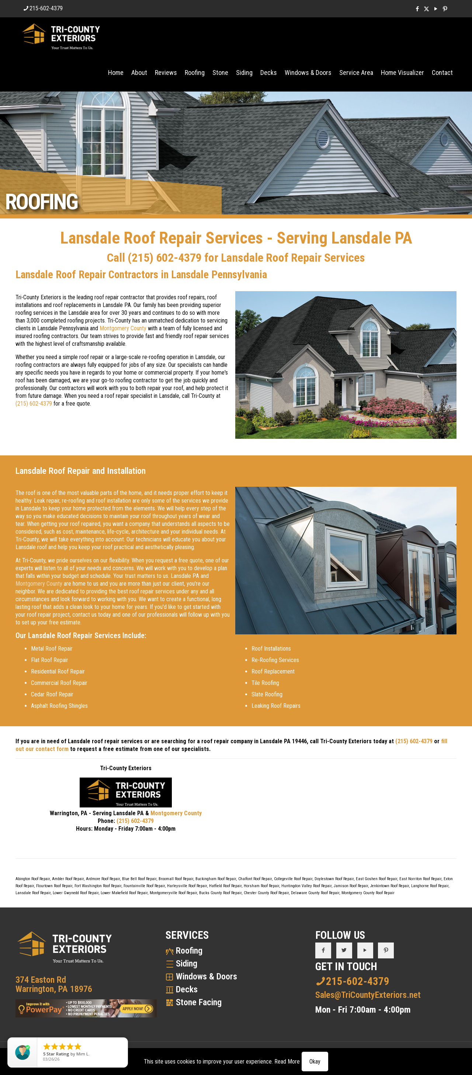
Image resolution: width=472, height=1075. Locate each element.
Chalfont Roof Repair (255, 878)
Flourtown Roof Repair (54, 885)
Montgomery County (123, 328)
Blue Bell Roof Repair (139, 878)
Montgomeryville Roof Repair (173, 892)
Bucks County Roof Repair (220, 892)
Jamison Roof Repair (351, 885)
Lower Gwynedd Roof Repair (75, 892)
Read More (287, 1061)
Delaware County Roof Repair (315, 892)
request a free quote (179, 560)
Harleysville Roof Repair (187, 885)
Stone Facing (199, 1002)
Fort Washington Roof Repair (97, 885)
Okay (314, 1061)
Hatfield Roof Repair (225, 885)
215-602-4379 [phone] (46, 8)
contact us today (91, 614)
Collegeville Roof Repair (293, 878)
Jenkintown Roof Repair (389, 885)
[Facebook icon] (417, 9)
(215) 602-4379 (165, 258)
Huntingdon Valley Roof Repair (306, 885)
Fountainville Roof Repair (144, 885)
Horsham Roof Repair (261, 885)
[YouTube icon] (435, 9)
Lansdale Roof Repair (33, 892)
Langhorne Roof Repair (429, 885)
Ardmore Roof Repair (103, 878)
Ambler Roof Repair (68, 878)
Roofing (189, 950)
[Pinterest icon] (445, 9)
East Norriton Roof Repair (420, 878)
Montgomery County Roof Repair (368, 892)
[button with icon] (323, 950)
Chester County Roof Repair (266, 892)
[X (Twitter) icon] (426, 9)
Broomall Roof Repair (176, 878)
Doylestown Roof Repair (334, 878)
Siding (186, 963)
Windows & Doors (206, 976)
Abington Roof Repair (32, 878)
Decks (187, 989)
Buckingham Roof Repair (215, 878)
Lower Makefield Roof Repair (124, 892)
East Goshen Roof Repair (376, 878)
